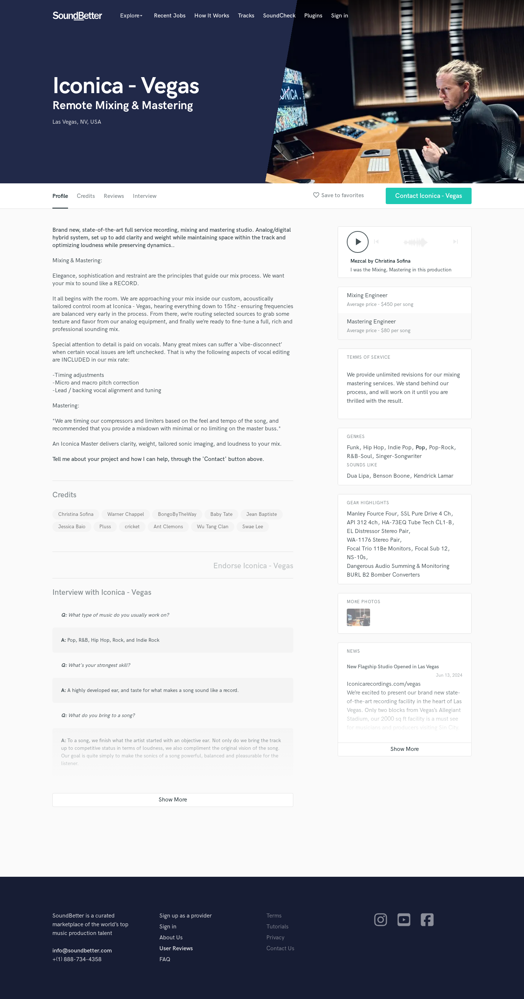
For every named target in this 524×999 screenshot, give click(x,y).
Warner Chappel (125, 514)
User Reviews (176, 948)
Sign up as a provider (185, 915)
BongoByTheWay (177, 514)
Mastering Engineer (371, 321)
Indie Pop (400, 447)
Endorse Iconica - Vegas (253, 565)
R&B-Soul (359, 456)
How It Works (211, 15)
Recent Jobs (170, 15)
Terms (274, 915)
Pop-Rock (441, 447)
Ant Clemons (168, 527)
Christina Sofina (76, 514)
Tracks (246, 15)
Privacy (275, 937)
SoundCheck (279, 15)
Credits (86, 196)
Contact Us (280, 948)
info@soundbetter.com (82, 950)
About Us (171, 937)
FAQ (164, 959)
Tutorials (277, 926)
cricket (132, 527)
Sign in (339, 15)
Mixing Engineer (367, 295)
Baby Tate (221, 514)
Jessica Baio (72, 527)
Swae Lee (252, 527)
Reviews (114, 196)
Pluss (105, 527)
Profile (60, 196)
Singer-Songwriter (399, 456)
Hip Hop (373, 447)
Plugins (313, 15)
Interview (144, 196)
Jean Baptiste (261, 514)
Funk (353, 447)
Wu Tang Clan (213, 527)
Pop (420, 447)
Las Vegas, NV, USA (76, 122)
